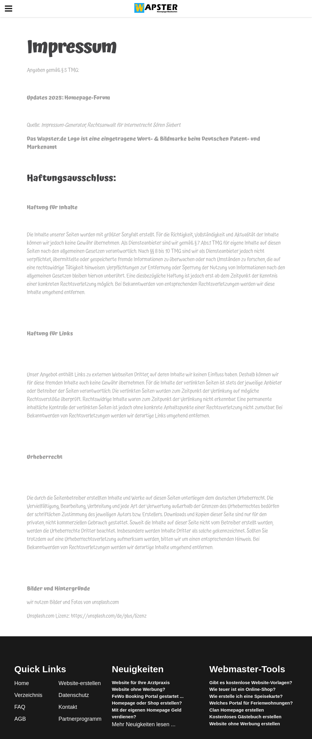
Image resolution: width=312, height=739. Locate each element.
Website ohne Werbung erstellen (244, 723)
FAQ (19, 707)
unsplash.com (105, 602)
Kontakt (67, 707)
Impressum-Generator (63, 125)
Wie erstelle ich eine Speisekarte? (246, 696)
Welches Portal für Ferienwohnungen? (251, 702)
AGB (20, 719)
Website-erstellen (79, 683)
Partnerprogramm (79, 719)
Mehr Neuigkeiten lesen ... (144, 724)
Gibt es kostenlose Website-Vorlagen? (250, 682)
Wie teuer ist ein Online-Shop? (242, 689)
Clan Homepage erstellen (236, 709)
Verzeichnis (28, 695)
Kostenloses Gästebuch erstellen (245, 716)
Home (21, 683)
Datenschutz (73, 695)
